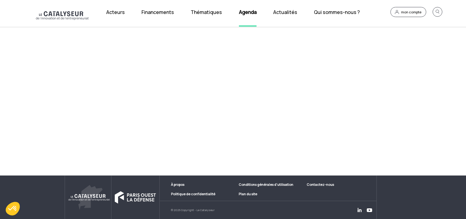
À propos (177, 184)
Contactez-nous (320, 184)
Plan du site (248, 194)
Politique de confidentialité (193, 194)
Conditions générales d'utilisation (266, 184)
